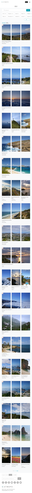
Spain (3, 333)
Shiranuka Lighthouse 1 (16, 129)
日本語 (7, 474)
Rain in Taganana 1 (5, 331)
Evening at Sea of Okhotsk (6, 107)
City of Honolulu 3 (5, 242)
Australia (3, 466)
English (3, 474)
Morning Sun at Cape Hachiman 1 (7, 264)
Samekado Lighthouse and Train (7, 63)
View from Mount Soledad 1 (6, 41)
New (4, 16)
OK (19, 478)
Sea (17, 13)
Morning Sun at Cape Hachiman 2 (24, 198)
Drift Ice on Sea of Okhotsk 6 (6, 309)
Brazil (3, 400)
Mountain (10, 16)
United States (4, 43)
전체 (26, 19)
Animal (23, 16)
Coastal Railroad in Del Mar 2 (7, 220)
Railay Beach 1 (4, 442)
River (23, 13)
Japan (3, 65)
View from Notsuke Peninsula (5, 130)
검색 (28, 10)
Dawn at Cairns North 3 (6, 464)
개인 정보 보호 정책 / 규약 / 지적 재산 (7, 490)
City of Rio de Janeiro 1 (6, 397)
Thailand (22, 377)
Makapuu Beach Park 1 (5, 174)
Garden (17, 16)
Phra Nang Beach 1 (24, 375)
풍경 (16, 6)
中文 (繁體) (14, 474)
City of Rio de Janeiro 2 (15, 375)
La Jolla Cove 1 (4, 353)
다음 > (17, 470)
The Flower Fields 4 (15, 464)
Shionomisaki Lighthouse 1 (6, 85)
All (4, 13)
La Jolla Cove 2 (4, 375)
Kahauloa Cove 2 (4, 152)
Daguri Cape (4, 420)
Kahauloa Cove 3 (24, 129)
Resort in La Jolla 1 (24, 286)
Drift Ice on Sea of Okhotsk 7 (5, 287)
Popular (10, 13)
